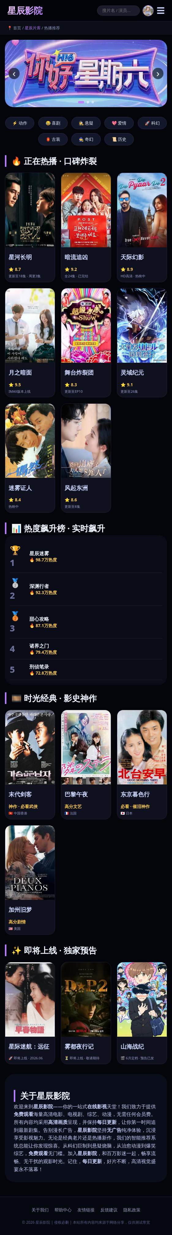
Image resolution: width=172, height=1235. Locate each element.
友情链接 (86, 1210)
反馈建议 (109, 1210)
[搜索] (118, 11)
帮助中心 (63, 1210)
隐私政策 (131, 1210)
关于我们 (40, 1210)
